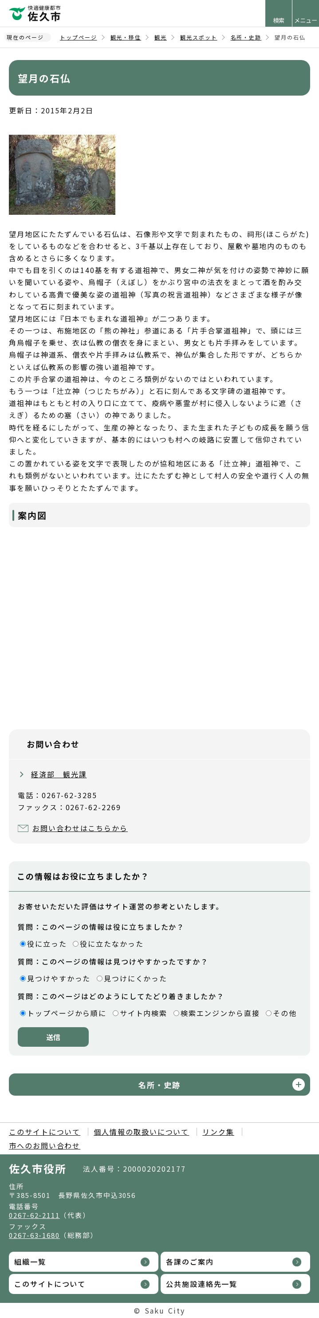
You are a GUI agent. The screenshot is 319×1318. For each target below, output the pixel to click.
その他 (285, 1013)
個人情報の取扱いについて (141, 1131)
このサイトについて (44, 1131)
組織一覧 (30, 1261)
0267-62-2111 (34, 1215)
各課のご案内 (190, 1261)
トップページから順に (66, 1013)
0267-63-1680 (34, 1235)
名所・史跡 (246, 37)
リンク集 (218, 1131)
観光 (160, 37)
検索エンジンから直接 (220, 1013)
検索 (278, 20)
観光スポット (198, 37)
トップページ (78, 37)
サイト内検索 (144, 1013)
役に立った (47, 943)
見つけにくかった (135, 978)
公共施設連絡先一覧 (201, 1283)
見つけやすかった (59, 978)
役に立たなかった (111, 943)
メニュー (305, 20)
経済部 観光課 (59, 774)
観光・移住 (126, 37)
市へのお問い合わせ (44, 1145)
